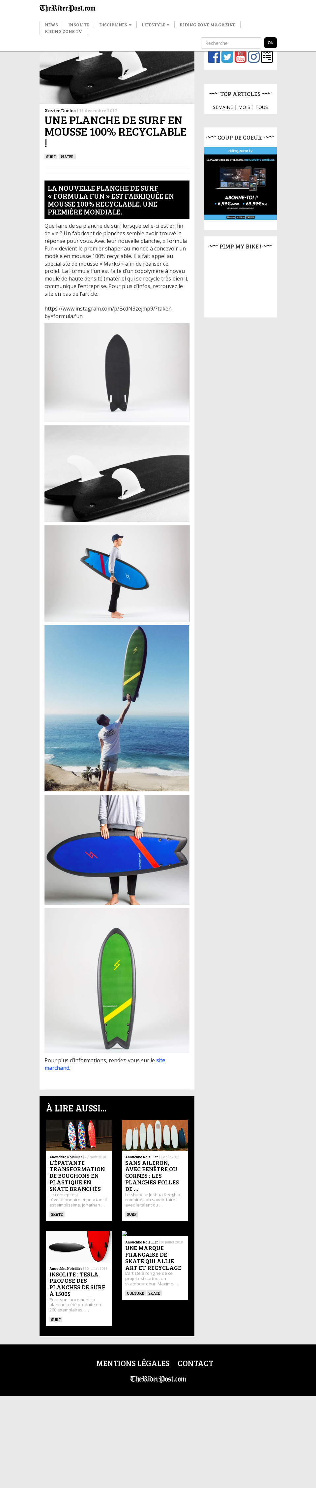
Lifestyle (155, 24)
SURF (51, 156)
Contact (195, 1363)
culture (135, 1293)
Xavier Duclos (60, 110)
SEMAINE (223, 107)
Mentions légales (133, 1363)
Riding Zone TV (63, 31)
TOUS (261, 107)
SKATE (57, 1214)
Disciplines (115, 24)
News (51, 24)
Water (67, 156)
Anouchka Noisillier (65, 1156)
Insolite (78, 24)
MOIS (244, 107)
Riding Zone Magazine (207, 24)
